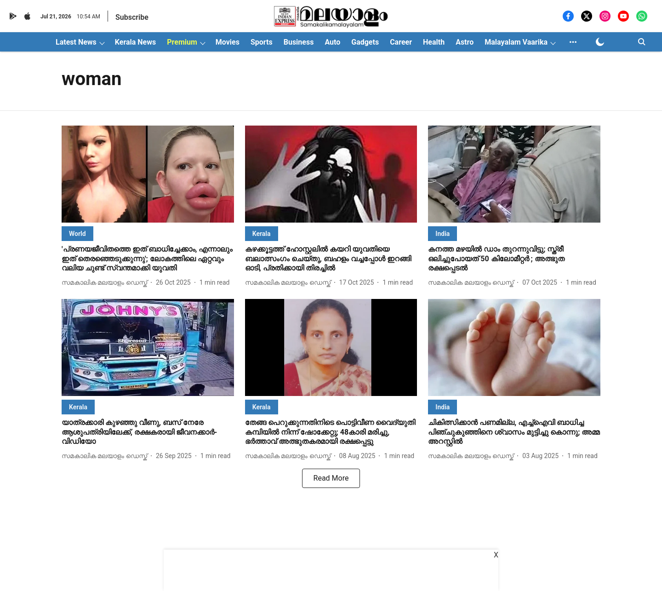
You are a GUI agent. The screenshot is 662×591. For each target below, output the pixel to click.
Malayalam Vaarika (516, 42)
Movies (228, 42)
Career (401, 42)
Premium (182, 42)
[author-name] (106, 282)
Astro (465, 42)
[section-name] (77, 233)
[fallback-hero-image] (148, 174)
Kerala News (135, 42)
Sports (262, 42)
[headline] (148, 259)
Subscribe (131, 17)
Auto (332, 42)
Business (299, 42)
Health (434, 42)
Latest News (76, 42)
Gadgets (365, 42)
